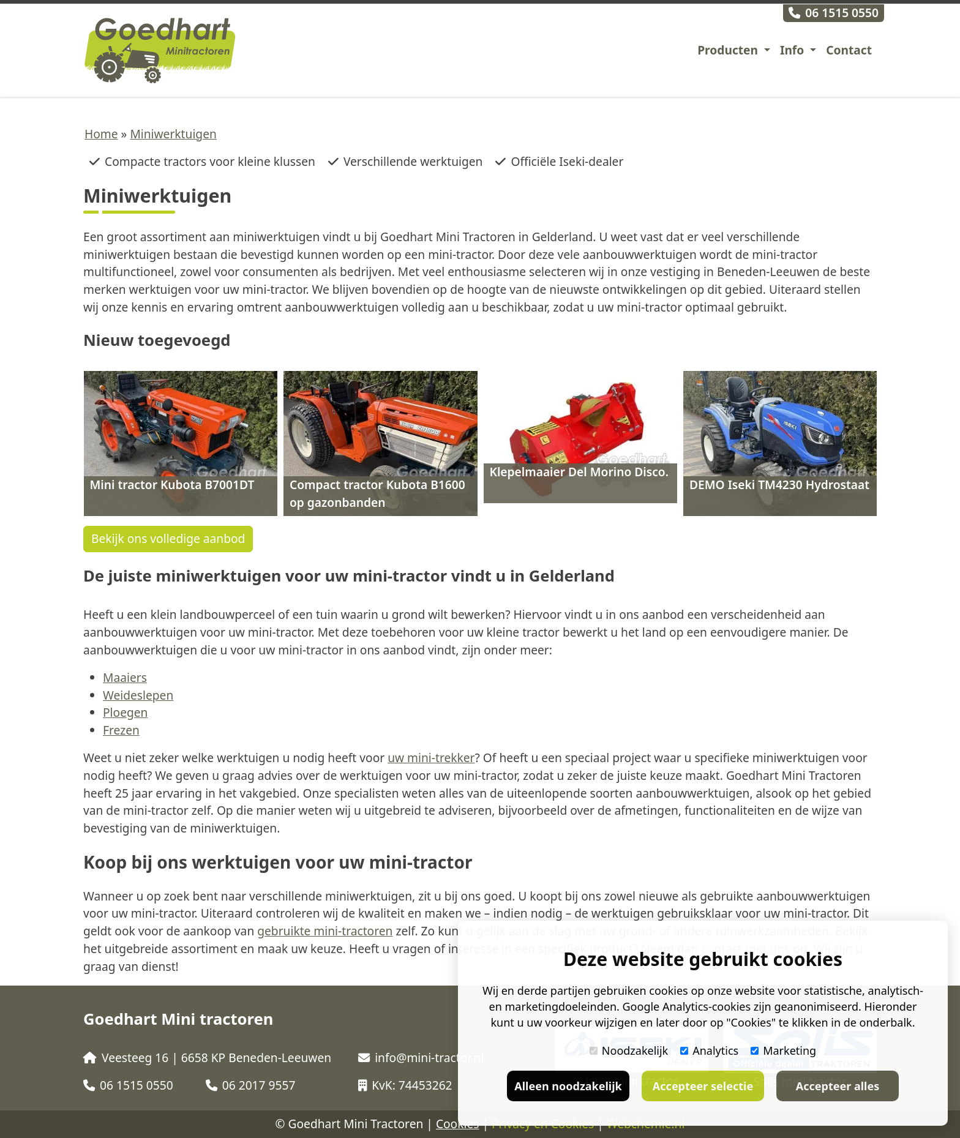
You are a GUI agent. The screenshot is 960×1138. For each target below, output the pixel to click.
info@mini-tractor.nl (421, 1057)
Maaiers (125, 677)
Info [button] (793, 50)
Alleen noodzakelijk (567, 1086)
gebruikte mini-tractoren (324, 931)
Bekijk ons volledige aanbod (168, 538)
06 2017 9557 (251, 1085)
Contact (849, 50)
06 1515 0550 (834, 12)
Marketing (783, 1050)
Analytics (709, 1050)
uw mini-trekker (431, 757)
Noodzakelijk (629, 1050)
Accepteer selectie (703, 1086)
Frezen (121, 730)
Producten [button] (729, 50)
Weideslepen (138, 695)
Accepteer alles (837, 1086)
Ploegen (125, 712)
